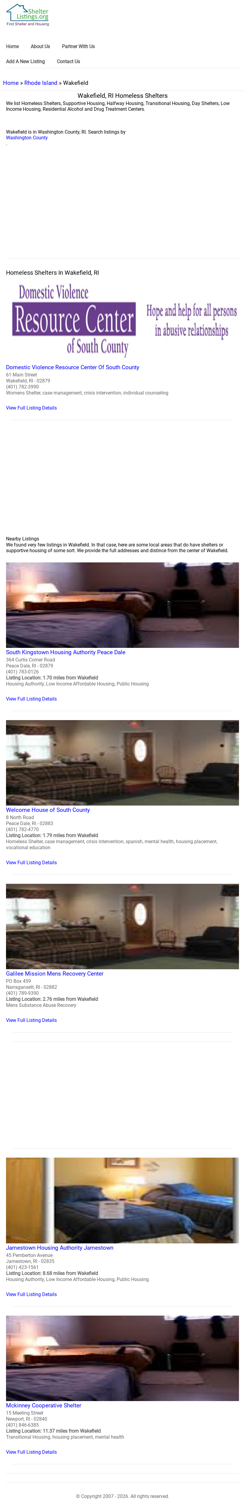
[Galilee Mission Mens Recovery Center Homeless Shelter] (122, 953)
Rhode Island (40, 82)
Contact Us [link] (68, 61)
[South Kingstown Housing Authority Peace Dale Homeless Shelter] (122, 632)
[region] (122, 209)
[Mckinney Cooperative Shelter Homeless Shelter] (122, 1385)
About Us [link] (40, 46)
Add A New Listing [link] (25, 61)
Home (11, 82)
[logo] (27, 15)
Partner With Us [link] (78, 46)
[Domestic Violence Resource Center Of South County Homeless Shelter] (122, 344)
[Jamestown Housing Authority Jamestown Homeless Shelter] (122, 1227)
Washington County (27, 138)
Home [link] (12, 46)
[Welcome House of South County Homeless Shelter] (122, 792)
